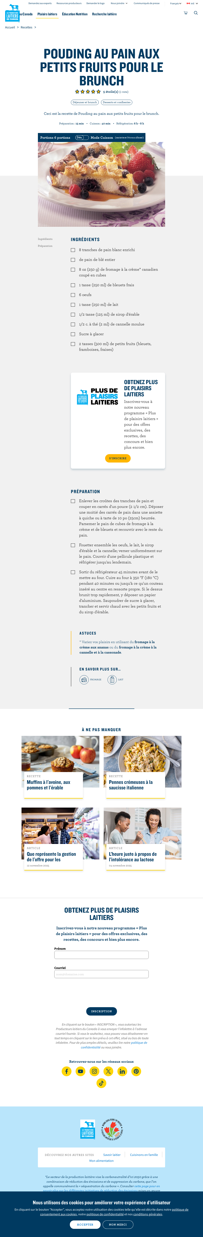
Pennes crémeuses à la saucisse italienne (131, 785)
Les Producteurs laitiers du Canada (12, 12)
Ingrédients (45, 238)
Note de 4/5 (93, 91)
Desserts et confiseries (116, 102)
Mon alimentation (101, 1161)
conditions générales (147, 1214)
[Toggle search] (196, 13)
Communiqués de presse (147, 3)
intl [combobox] (192, 3)
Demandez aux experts (40, 3)
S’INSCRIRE (118, 458)
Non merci (118, 1224)
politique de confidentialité (105, 1214)
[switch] (109, 137)
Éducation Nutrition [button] (100, 14)
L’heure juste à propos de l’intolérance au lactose (133, 857)
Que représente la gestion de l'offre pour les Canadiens (51, 859)
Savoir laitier (112, 1155)
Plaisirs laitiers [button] (69, 14)
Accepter (85, 1224)
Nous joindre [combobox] (117, 3)
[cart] (186, 13)
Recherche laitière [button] (134, 14)
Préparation (45, 245)
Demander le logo (95, 3)
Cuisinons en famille (144, 1155)
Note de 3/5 (88, 91)
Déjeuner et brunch (85, 102)
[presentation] (101, 993)
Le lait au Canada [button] (40, 14)
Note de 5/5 (98, 91)
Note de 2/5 (82, 91)
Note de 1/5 (77, 91)
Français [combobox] (174, 3)
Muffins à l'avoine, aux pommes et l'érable (48, 785)
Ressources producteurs (69, 3)
